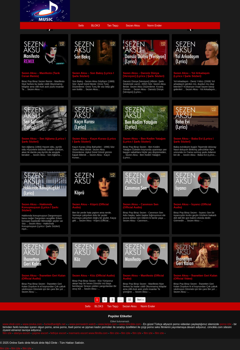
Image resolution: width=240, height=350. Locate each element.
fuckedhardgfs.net (54, 324)
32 (129, 299)
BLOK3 (95, 25)
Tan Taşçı (112, 25)
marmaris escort (78, 333)
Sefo (81, 25)
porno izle (225, 324)
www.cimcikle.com (130, 324)
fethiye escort (58, 333)
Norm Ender (154, 25)
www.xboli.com (11, 324)
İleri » (140, 299)
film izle (7, 333)
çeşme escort (40, 333)
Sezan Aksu (133, 25)
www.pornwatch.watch (82, 324)
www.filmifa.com (98, 333)
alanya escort (22, 333)
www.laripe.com (107, 324)
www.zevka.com (32, 324)
